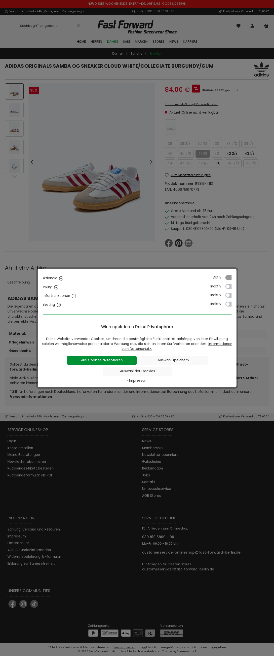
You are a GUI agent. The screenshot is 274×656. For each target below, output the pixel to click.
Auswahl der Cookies (137, 371)
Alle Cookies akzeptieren (102, 360)
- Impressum (137, 380)
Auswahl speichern (173, 360)
